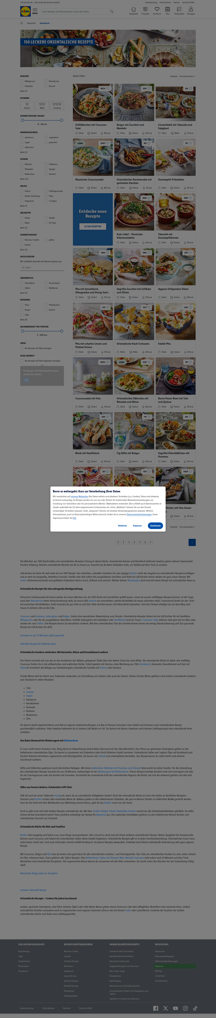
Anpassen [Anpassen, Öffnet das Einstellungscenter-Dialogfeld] (137, 525)
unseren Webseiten (79, 496)
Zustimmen (155, 525)
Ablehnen (122, 525)
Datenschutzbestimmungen (139, 514)
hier (74, 518)
